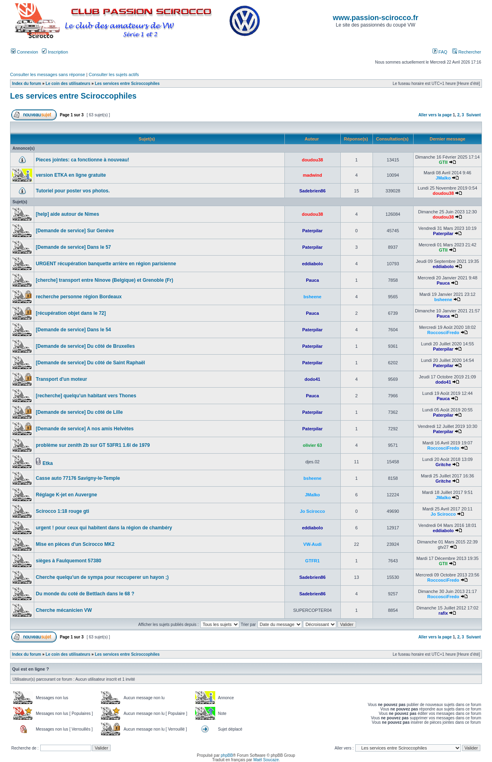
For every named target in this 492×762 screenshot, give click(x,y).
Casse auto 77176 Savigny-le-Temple (78, 478)
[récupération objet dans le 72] (71, 313)
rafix (443, 613)
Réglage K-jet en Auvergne (66, 495)
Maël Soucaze (266, 760)
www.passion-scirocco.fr (375, 18)
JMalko (443, 178)
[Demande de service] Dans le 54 (73, 329)
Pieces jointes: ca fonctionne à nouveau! (82, 160)
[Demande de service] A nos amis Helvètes (85, 429)
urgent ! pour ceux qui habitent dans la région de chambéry (104, 528)
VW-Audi (312, 544)
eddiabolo (312, 263)
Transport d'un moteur (61, 379)
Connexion (24, 52)
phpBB (227, 755)
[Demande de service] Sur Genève (75, 230)
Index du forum (26, 83)
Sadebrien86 (312, 190)
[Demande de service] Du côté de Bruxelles (85, 346)
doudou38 (312, 159)
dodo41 (312, 379)
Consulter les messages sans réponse (47, 74)
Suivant (473, 115)
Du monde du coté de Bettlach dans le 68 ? (85, 594)
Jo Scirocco (312, 511)
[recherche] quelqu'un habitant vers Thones (86, 396)
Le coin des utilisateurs (67, 83)
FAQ (439, 52)
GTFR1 (312, 560)
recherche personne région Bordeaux (78, 296)
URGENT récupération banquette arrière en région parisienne (106, 263)
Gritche (443, 464)
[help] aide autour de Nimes (67, 214)
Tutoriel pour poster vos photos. (73, 191)
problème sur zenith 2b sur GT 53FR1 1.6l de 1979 (93, 445)
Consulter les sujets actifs (114, 74)
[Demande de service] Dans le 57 (73, 247)
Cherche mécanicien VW (64, 610)
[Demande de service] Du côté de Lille (79, 412)
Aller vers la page (435, 115)
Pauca (312, 280)
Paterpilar (312, 230)
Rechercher (466, 52)
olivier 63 (312, 445)
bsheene (312, 296)
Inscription (55, 52)
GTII (443, 162)
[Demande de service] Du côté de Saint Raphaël (90, 363)
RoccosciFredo (443, 332)
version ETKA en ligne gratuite (71, 175)
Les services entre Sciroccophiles (127, 83)
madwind (312, 175)
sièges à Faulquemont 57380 (68, 561)
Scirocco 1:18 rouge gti (62, 511)
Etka (48, 463)
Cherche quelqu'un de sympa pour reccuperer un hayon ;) (102, 577)
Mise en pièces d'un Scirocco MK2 (75, 544)
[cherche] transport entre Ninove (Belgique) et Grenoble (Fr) (104, 280)
